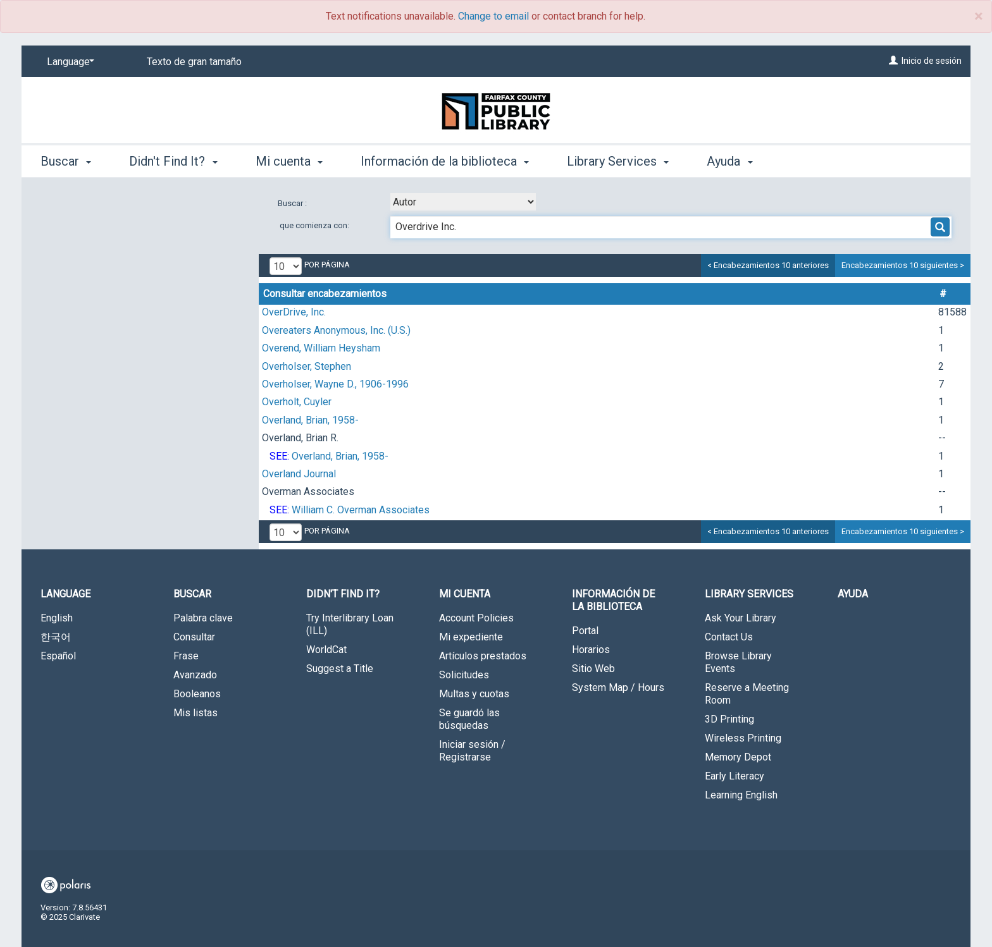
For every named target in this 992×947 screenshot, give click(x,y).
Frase (186, 656)
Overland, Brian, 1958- (310, 420)
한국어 (55, 637)
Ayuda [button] (729, 161)
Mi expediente (471, 637)
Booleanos (197, 694)
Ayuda (853, 594)
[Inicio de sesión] (893, 61)
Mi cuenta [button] (289, 161)
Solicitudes (464, 675)
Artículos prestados (482, 656)
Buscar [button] (65, 161)
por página (327, 264)
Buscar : (293, 203)
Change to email (493, 16)
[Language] (68, 62)
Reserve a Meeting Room (747, 693)
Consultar (194, 637)
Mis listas (195, 713)
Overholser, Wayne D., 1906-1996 (335, 384)
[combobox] (463, 202)
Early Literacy (734, 776)
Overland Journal (299, 474)
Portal (585, 631)
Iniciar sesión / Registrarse (472, 750)
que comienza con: (314, 225)
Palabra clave (203, 618)
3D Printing (729, 719)
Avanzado (195, 675)
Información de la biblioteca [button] (445, 161)
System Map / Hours (618, 687)
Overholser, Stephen (306, 366)
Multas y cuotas (474, 694)
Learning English (741, 795)
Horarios (591, 650)
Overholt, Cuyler (297, 402)
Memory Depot (738, 757)
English (56, 618)
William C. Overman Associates (361, 510)
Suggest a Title (339, 669)
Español (58, 656)
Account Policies (476, 618)
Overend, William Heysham (321, 348)
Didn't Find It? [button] (173, 161)
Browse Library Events (738, 662)
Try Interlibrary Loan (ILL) (350, 624)
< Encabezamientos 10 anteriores (768, 265)
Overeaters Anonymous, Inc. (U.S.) (336, 330)
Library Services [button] (618, 161)
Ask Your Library (740, 618)
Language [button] (65, 594)
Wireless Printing (743, 738)
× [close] (978, 16)
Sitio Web (593, 669)
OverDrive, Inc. (294, 312)
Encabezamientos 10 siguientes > (902, 265)
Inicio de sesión (932, 61)
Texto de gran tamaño (194, 62)
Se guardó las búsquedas (469, 719)
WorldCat (326, 650)
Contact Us (729, 637)
